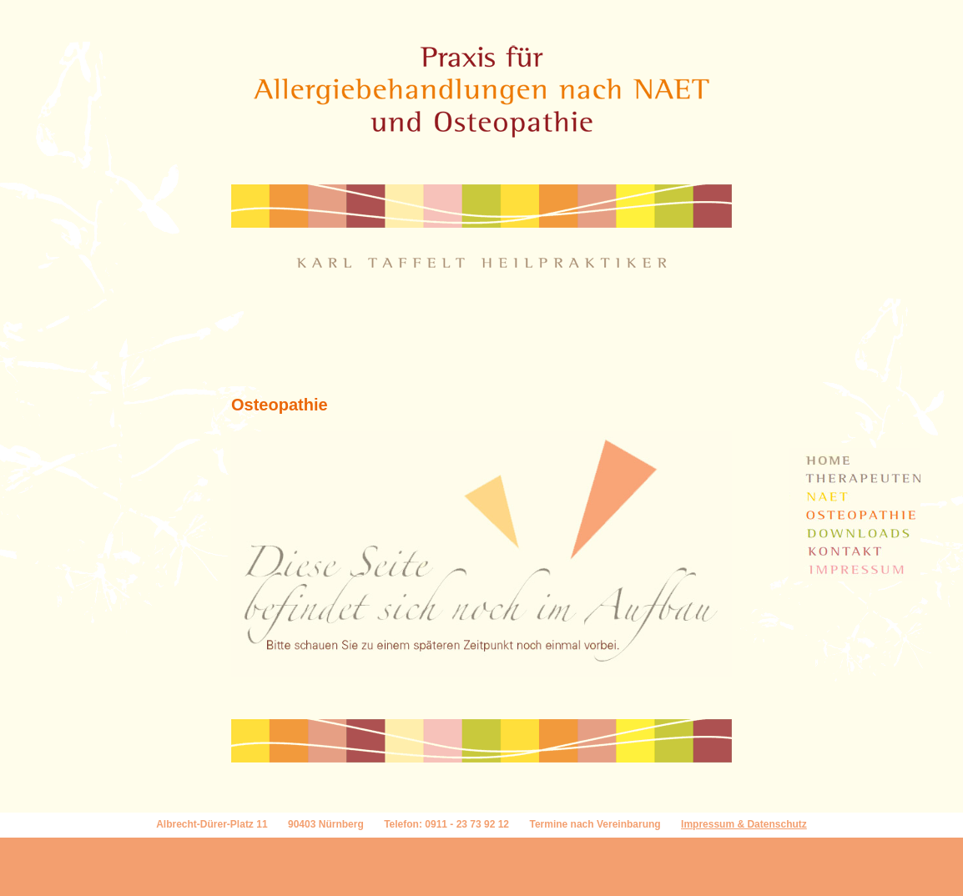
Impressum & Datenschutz (744, 824)
